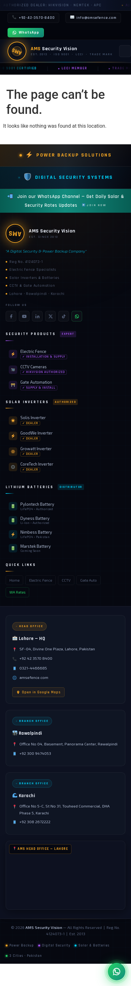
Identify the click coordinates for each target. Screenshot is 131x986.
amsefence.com (33, 677)
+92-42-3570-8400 (33, 18)
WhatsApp (25, 32)
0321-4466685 (33, 668)
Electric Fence (40, 580)
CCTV (66, 580)
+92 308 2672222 (34, 821)
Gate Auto (88, 580)
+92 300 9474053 (35, 753)
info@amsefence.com (93, 18)
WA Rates (17, 592)
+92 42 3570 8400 (35, 658)
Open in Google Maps (38, 692)
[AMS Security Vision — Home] (60, 51)
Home (14, 580)
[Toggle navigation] (125, 51)
